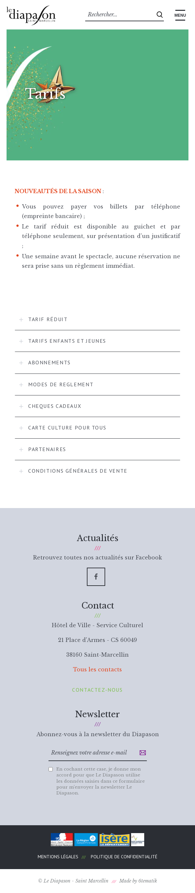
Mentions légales (58, 857)
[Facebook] (96, 577)
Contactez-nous (97, 689)
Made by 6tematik (138, 881)
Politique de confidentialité (124, 857)
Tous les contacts (97, 669)
